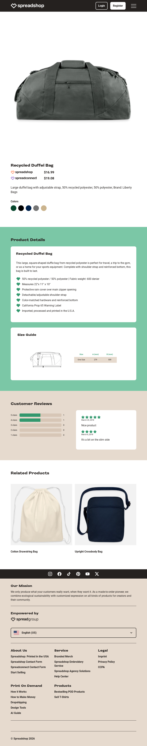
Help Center (61, 676)
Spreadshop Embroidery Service (68, 663)
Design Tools (18, 707)
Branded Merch (63, 656)
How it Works (19, 691)
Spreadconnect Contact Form (28, 667)
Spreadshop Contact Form (26, 661)
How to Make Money (23, 697)
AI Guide (16, 713)
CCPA (101, 667)
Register (118, 5)
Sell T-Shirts (61, 697)
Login (101, 5)
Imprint (102, 656)
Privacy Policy (106, 661)
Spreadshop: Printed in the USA (30, 656)
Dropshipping (19, 702)
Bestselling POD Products (69, 691)
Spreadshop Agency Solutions (72, 671)
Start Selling (18, 672)
